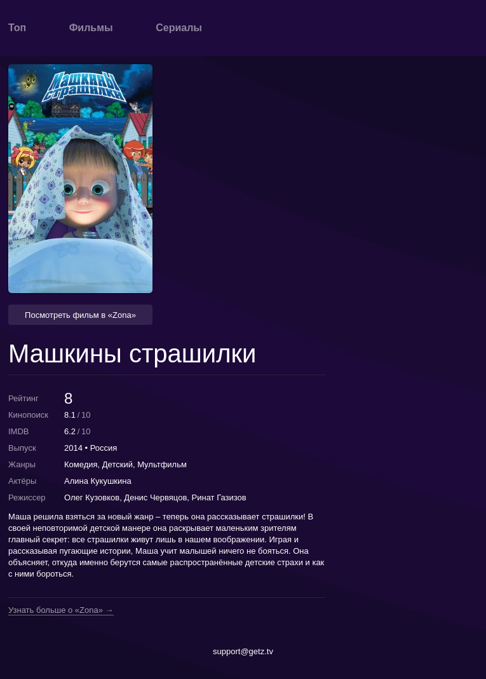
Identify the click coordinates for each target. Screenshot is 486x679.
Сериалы (179, 27)
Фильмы (91, 27)
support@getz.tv (243, 651)
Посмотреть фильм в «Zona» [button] (80, 315)
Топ (17, 27)
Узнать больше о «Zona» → (61, 610)
